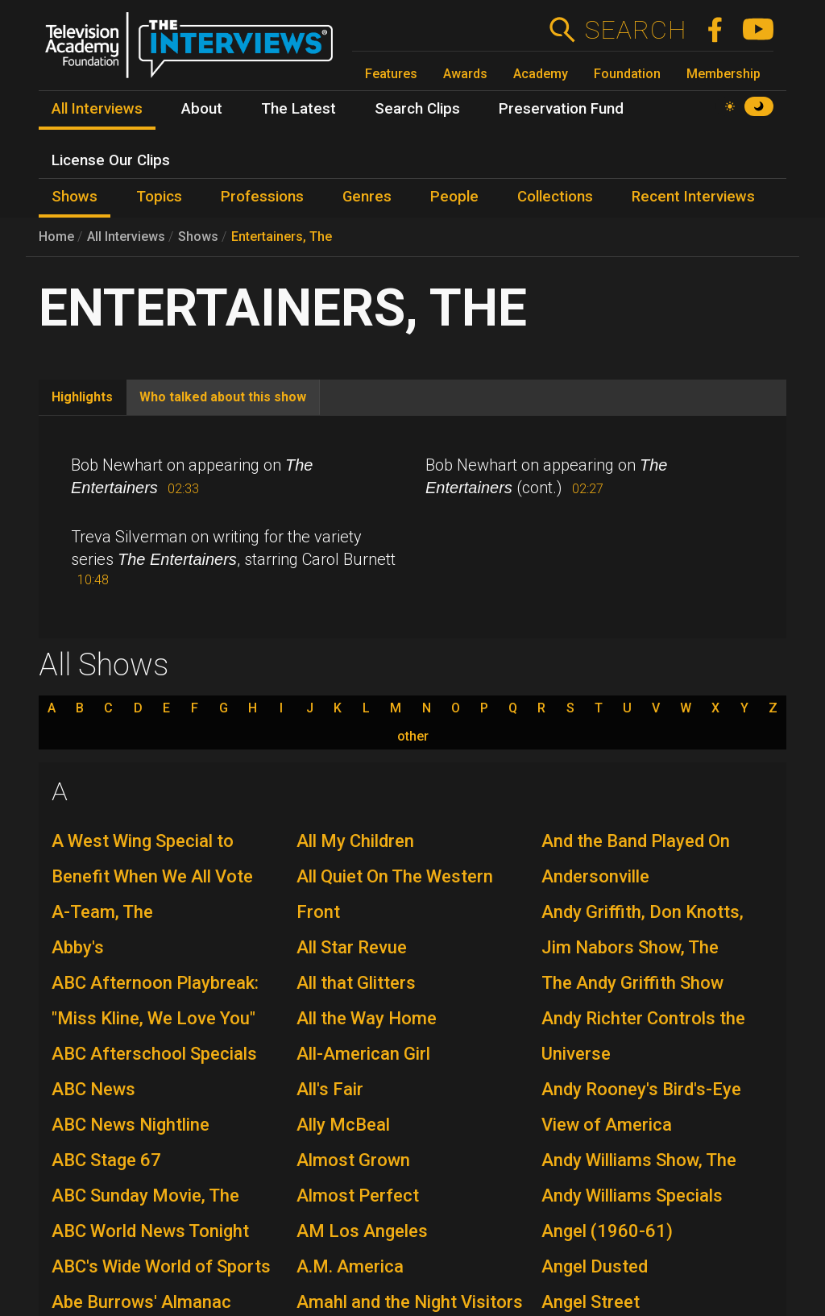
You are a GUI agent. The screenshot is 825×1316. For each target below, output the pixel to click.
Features (391, 73)
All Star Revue (351, 947)
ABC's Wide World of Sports (161, 1266)
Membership (723, 73)
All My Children (355, 841)
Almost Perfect (357, 1195)
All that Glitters (356, 983)
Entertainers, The (281, 236)
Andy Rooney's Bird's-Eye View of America (641, 1107)
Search (635, 30)
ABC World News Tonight (150, 1231)
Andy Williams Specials (632, 1195)
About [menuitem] (201, 109)
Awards (465, 73)
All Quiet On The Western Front (394, 894)
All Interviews (126, 236)
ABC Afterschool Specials (154, 1054)
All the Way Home (366, 1018)
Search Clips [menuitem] (417, 109)
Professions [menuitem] (262, 196)
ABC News (93, 1089)
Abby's (78, 947)
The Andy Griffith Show (632, 983)
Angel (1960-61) (607, 1231)
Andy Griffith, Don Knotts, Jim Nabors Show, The (642, 929)
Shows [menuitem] (74, 196)
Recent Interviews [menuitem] (693, 196)
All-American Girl (363, 1054)
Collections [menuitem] (555, 196)
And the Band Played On (635, 841)
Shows (198, 236)
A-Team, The (102, 912)
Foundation (627, 73)
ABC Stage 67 (106, 1160)
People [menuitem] (454, 196)
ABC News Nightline (130, 1125)
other (413, 736)
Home (56, 236)
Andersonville (595, 876)
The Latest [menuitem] (298, 109)
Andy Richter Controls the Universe (643, 1036)
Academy (540, 73)
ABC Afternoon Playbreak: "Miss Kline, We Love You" (155, 1000)
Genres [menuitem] (367, 196)
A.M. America (350, 1266)
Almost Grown (353, 1160)
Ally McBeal (343, 1125)
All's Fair (329, 1089)
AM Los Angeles (362, 1231)
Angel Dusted (594, 1266)
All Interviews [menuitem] (97, 109)
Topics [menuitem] (159, 196)
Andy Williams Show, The (638, 1160)
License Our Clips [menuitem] (111, 160)
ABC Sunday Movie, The (145, 1195)
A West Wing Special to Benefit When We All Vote (152, 858)
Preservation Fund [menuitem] (561, 109)
